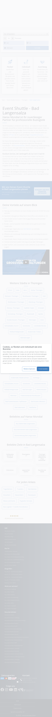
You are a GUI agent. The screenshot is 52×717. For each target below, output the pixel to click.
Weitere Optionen (29, 369)
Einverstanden (43, 369)
